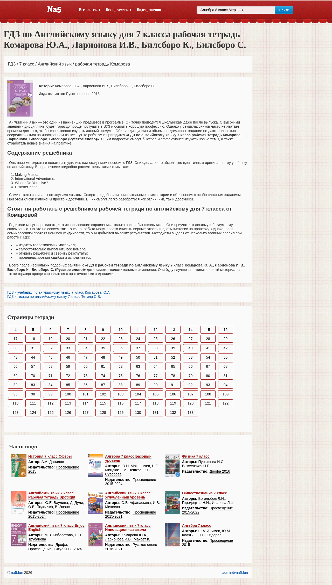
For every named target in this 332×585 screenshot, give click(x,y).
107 (190, 394)
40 (191, 348)
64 (156, 366)
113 (68, 403)
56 (15, 366)
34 (86, 348)
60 (86, 366)
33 (68, 348)
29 (226, 339)
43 (15, 357)
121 (208, 403)
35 (103, 348)
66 (191, 366)
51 (156, 357)
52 (173, 357)
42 (226, 348)
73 (86, 376)
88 (121, 385)
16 (226, 330)
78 (173, 376)
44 (33, 357)
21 (86, 339)
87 (103, 385)
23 (121, 339)
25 (156, 339)
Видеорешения (149, 10)
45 (51, 357)
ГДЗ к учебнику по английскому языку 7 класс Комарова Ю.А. (58, 292)
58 (51, 366)
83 (33, 385)
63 (138, 366)
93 (208, 385)
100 (68, 394)
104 (138, 394)
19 (51, 339)
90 (156, 385)
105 (155, 394)
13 (173, 330)
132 (173, 412)
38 (156, 348)
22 (103, 339)
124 (33, 412)
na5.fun (17, 572)
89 (138, 385)
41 (208, 348)
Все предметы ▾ (118, 10)
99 (51, 394)
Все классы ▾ (89, 10)
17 (15, 339)
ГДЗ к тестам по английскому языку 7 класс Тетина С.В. (54, 296)
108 (208, 394)
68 (226, 366)
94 (226, 385)
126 (68, 412)
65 (173, 366)
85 (68, 385)
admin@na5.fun (235, 572)
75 (121, 376)
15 (208, 330)
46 (68, 357)
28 (208, 339)
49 (121, 357)
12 (156, 330)
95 (15, 394)
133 (190, 412)
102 (103, 394)
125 (50, 412)
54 (208, 357)
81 (226, 376)
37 (138, 348)
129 (120, 412)
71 (51, 376)
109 (226, 394)
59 (68, 366)
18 (33, 339)
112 (50, 403)
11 (138, 330)
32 (51, 348)
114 (85, 403)
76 (138, 376)
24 (138, 339)
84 (51, 385)
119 (173, 403)
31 (33, 348)
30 (15, 348)
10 (121, 330)
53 (191, 357)
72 (68, 376)
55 (226, 357)
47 (86, 357)
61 (103, 366)
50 (138, 357)
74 (103, 376)
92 (191, 385)
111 (33, 403)
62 (121, 366)
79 (191, 376)
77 (156, 376)
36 (121, 348)
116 (120, 403)
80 (208, 376)
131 (155, 412)
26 (173, 339)
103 (120, 394)
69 (15, 376)
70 (33, 376)
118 (155, 403)
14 (191, 330)
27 (191, 339)
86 (86, 385)
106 (173, 394)
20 (68, 339)
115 (103, 403)
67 (208, 366)
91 (173, 385)
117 (138, 403)
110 (15, 403)
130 (138, 412)
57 (33, 366)
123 (15, 412)
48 (103, 357)
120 (190, 403)
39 (173, 348)
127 (85, 412)
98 (33, 394)
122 (226, 403)
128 (103, 412)
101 (85, 394)
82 (15, 385)
